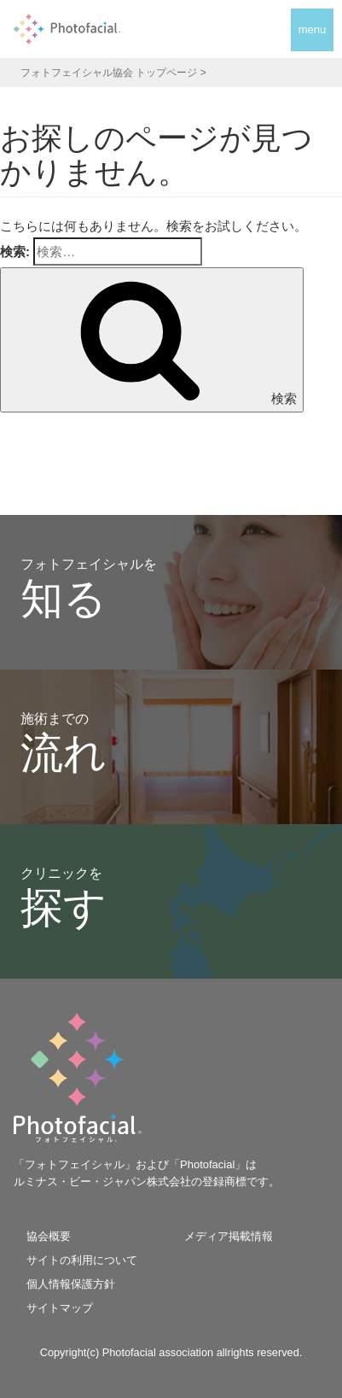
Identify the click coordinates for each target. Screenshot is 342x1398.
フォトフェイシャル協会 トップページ (108, 73)
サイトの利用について (81, 1260)
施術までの (63, 744)
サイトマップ (59, 1307)
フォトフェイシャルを (88, 590)
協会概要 (48, 1236)
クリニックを (63, 899)
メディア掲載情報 (228, 1236)
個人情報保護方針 (70, 1284)
